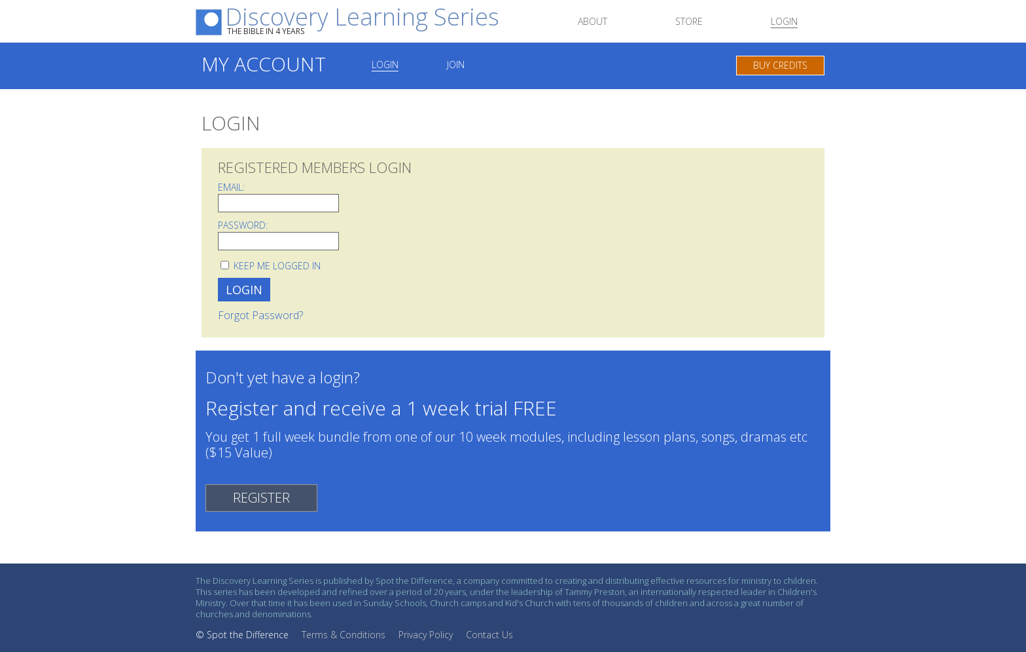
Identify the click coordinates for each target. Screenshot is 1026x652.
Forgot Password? (260, 315)
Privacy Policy (425, 634)
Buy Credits (780, 65)
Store (689, 22)
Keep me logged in (277, 265)
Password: (243, 225)
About (592, 22)
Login (784, 22)
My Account (264, 63)
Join (456, 65)
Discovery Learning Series (362, 21)
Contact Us (489, 634)
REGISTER (261, 498)
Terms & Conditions (343, 634)
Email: (231, 187)
